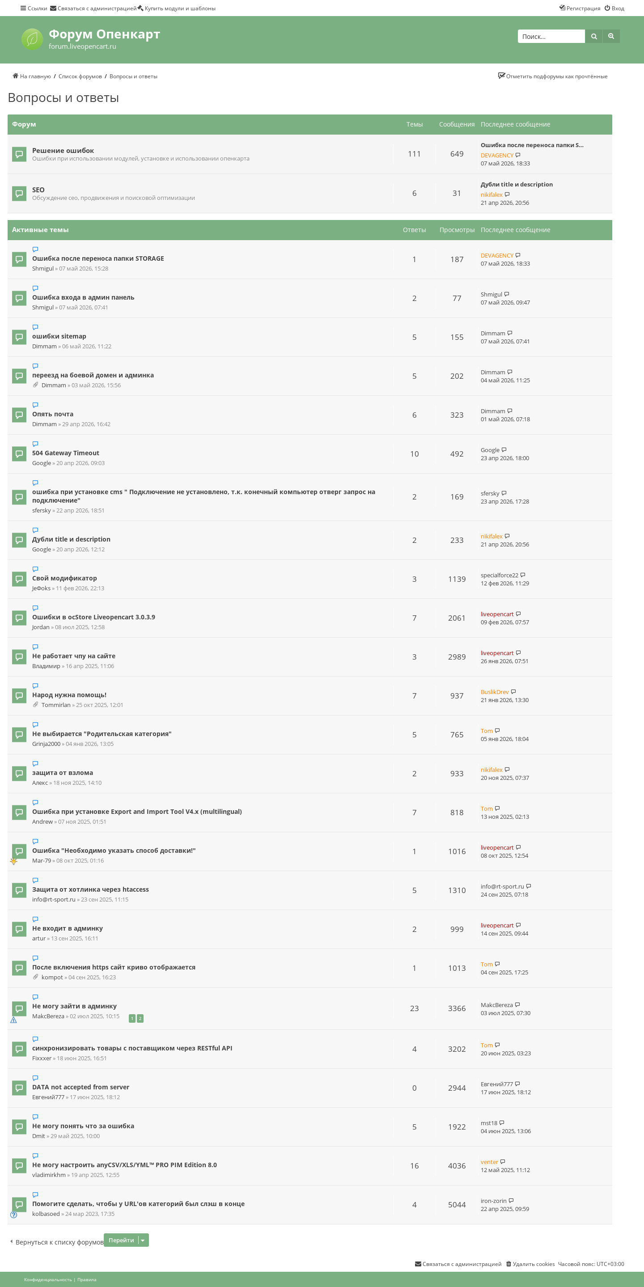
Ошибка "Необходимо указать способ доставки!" (114, 850)
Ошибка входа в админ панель (83, 297)
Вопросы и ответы (63, 97)
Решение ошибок (63, 150)
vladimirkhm (49, 1175)
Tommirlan (56, 705)
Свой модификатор (64, 578)
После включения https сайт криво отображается (113, 967)
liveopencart (497, 614)
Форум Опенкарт (104, 33)
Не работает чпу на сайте (73, 656)
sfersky (41, 510)
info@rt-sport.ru (54, 899)
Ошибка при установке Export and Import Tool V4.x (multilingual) (137, 811)
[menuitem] (93, 8)
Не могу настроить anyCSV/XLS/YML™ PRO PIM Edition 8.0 (124, 1164)
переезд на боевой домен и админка (93, 375)
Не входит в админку (67, 928)
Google (41, 463)
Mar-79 (41, 860)
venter (489, 1162)
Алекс (40, 783)
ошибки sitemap (59, 336)
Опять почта (52, 414)
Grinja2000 (46, 744)
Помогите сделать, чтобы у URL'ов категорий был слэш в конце (138, 1203)
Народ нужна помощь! (69, 694)
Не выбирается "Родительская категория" (102, 733)
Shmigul (43, 268)
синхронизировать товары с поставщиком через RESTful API (132, 1048)
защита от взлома (62, 772)
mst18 (489, 1123)
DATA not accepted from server (80, 1087)
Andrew (42, 822)
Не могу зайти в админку (74, 1006)
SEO (38, 189)
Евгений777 (48, 1097)
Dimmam (44, 346)
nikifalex (492, 195)
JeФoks (41, 588)
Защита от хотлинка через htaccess (90, 889)
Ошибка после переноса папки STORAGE (98, 258)
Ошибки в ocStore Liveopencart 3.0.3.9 (93, 617)
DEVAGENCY (497, 155)
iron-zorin (494, 1201)
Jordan (41, 627)
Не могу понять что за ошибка (83, 1126)
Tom (487, 731)
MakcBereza (48, 1016)
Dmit (38, 1136)
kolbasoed (46, 1214)
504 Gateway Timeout (65, 453)
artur (39, 938)
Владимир (46, 666)
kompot (52, 977)
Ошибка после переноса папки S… (532, 145)
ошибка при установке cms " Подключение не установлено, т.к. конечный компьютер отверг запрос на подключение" (203, 495)
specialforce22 (499, 575)
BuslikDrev (495, 692)
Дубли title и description (517, 184)
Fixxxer (41, 1058)
